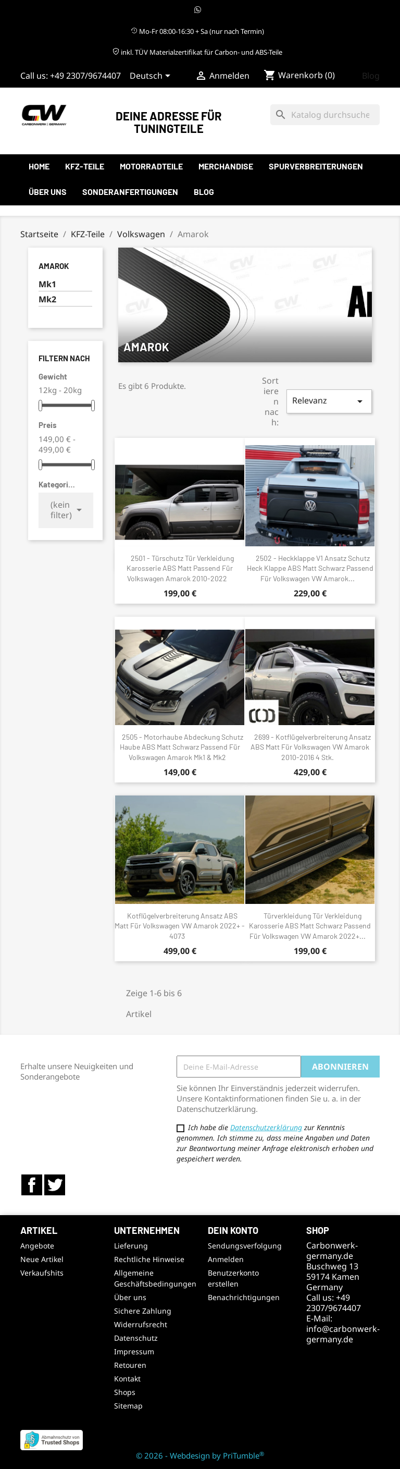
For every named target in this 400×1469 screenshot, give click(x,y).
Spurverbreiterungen (316, 166)
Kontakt (127, 1379)
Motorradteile (151, 166)
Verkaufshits (42, 1273)
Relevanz (329, 401)
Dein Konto (233, 1230)
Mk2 (47, 299)
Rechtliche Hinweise (149, 1259)
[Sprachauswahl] (152, 76)
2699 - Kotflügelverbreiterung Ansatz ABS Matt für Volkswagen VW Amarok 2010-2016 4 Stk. (311, 747)
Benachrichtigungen (244, 1297)
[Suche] (325, 114)
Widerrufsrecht (140, 1324)
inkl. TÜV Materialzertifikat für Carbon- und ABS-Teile (197, 52)
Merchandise (225, 166)
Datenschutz (136, 1338)
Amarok (54, 266)
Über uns (48, 192)
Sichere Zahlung (142, 1311)
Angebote (37, 1246)
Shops (124, 1392)
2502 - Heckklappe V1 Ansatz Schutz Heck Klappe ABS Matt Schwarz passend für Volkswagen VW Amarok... (310, 568)
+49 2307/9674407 (85, 75)
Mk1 (47, 284)
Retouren (130, 1365)
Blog (371, 75)
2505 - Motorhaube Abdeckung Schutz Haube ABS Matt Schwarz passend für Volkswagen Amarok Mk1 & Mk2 (181, 747)
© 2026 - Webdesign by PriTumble (200, 1455)
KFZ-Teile (84, 166)
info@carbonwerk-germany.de (343, 1334)
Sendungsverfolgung (245, 1246)
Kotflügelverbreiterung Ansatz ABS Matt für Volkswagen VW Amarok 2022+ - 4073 (180, 926)
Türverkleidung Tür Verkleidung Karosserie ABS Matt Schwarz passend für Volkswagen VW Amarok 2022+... (310, 926)
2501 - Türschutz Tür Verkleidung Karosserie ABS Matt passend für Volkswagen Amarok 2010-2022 (180, 568)
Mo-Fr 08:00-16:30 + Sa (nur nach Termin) (197, 31)
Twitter (54, 1184)
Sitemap (128, 1406)
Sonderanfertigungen (130, 192)
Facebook (31, 1184)
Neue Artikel (42, 1259)
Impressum (134, 1351)
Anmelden (226, 1259)
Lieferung (131, 1246)
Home (39, 166)
